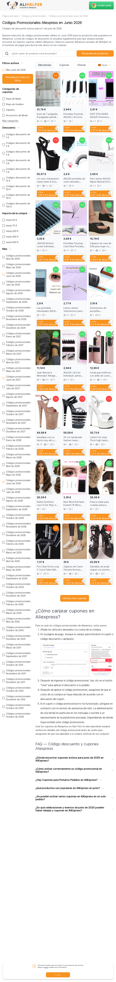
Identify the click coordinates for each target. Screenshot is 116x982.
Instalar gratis (101, 5)
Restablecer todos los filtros (18, 79)
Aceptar (58, 975)
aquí (46, 967)
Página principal (10, 16)
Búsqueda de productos (95, 53)
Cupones (64, 65)
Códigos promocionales (33, 16)
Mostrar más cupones (75, 598)
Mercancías (44, 65)
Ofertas (81, 65)
